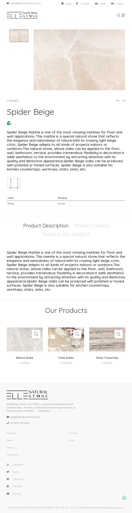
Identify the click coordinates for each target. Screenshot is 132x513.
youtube (17, 493)
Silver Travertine (107, 357)
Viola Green (66, 357)
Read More (44, 410)
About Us (11, 433)
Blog (66, 3)
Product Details (91, 225)
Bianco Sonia (24, 357)
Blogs (72, 440)
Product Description (46, 225)
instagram (18, 464)
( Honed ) (13, 100)
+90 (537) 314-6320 (19, 423)
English (117, 3)
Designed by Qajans (112, 507)
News (100, 3)
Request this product (66, 234)
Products (73, 433)
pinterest (17, 486)
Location (83, 3)
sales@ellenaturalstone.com (24, 3)
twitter (16, 471)
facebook (18, 479)
